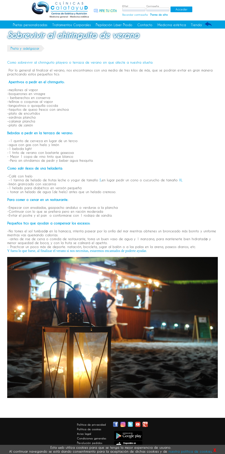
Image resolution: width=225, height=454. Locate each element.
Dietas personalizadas (30, 25)
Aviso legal (84, 433)
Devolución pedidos (89, 442)
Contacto (144, 25)
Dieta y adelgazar (24, 48)
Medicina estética (171, 25)
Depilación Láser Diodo (114, 25)
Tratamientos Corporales (71, 25)
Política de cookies (89, 429)
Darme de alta (159, 14)
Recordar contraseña (135, 14)
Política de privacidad (91, 424)
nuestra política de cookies (190, 451)
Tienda (196, 25)
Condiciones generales (91, 438)
